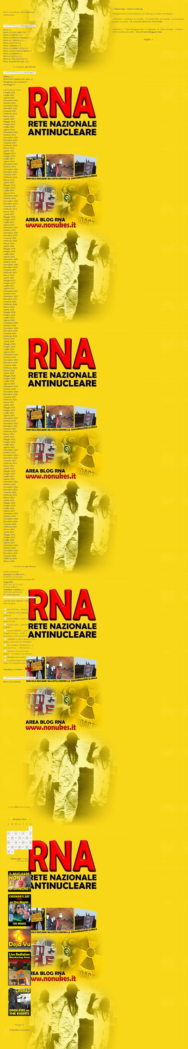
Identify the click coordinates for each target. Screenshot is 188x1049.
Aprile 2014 (8, 182)
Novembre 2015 (10, 233)
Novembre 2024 (10, 518)
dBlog (6, 76)
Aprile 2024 (8, 500)
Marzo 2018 (9, 307)
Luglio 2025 (8, 540)
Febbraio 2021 (10, 399)
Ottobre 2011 (9, 103)
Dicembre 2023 (10, 489)
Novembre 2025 (10, 550)
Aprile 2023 (8, 468)
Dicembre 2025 (10, 553)
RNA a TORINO (11, 53)
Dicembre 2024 (10, 521)
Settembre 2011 (10, 100)
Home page (16, 858)
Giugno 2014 (9, 187)
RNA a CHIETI (10, 35)
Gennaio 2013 (9, 142)
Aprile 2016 (8, 246)
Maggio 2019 (9, 344)
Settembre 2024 (10, 513)
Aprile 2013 (8, 150)
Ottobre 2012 (9, 135)
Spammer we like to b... (14, 574)
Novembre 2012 (10, 137)
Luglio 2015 (8, 222)
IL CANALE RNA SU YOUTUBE (146, 21)
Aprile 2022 (8, 436)
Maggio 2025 (9, 534)
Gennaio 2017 (9, 270)
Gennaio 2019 (9, 333)
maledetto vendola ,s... (13, 589)
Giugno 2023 (9, 473)
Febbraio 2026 (10, 558)
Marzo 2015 (9, 211)
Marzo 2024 (9, 497)
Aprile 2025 (8, 532)
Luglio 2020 (8, 381)
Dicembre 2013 (10, 172)
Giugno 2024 (9, 505)
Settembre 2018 (10, 323)
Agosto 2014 (9, 193)
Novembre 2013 (10, 169)
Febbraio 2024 (10, 495)
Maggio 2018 (9, 312)
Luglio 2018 (8, 317)
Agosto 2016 (9, 256)
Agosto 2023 (9, 479)
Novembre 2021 (10, 423)
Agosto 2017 (9, 288)
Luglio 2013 (8, 158)
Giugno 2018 (9, 315)
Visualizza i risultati (12, 669)
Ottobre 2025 (9, 548)
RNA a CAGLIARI (12, 32)
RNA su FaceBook (12, 681)
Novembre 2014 (10, 201)
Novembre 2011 (10, 105)
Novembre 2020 (10, 391)
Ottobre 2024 (9, 516)
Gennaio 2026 (9, 556)
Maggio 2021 (9, 407)
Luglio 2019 (8, 349)
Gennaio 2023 (9, 460)
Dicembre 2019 (10, 362)
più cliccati (30, 566)
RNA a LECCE (10, 43)
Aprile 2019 (8, 341)
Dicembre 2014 (10, 203)
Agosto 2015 (9, 225)
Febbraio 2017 (10, 272)
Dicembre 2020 (10, 394)
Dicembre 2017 (10, 299)
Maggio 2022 (9, 439)
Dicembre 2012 (10, 140)
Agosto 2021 (9, 415)
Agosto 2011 (9, 97)
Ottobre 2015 (9, 230)
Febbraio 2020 (10, 368)
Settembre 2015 (10, 227)
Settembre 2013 (10, 164)
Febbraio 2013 (10, 145)
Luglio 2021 (8, 413)
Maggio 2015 (9, 217)
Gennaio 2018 (9, 301)
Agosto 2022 (9, 447)
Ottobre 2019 (9, 357)
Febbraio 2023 (10, 463)
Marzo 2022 (9, 434)
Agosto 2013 (9, 161)
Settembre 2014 (10, 195)
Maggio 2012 (9, 121)
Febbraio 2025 (10, 526)
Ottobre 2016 (9, 262)
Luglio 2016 (8, 254)
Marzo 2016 (9, 243)
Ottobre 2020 (9, 389)
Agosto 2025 (9, 542)
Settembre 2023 (10, 481)
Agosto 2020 (9, 383)
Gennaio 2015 (9, 206)
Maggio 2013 (9, 153)
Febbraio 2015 (10, 209)
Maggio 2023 (9, 471)
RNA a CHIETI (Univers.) (15, 37)
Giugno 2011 (9, 92)
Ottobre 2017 (9, 293)
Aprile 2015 (8, 214)
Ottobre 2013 (9, 166)
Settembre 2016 (10, 259)
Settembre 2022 (10, 450)
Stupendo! (8, 582)
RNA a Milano (10, 45)
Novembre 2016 (10, 264)
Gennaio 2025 (9, 524)
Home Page (119, 9)
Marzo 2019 (9, 338)
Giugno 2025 (9, 537)
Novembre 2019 (10, 360)
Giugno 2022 (9, 442)
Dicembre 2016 (10, 267)
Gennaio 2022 (9, 428)
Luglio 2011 (8, 95)
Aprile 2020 (8, 373)
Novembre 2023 (10, 487)
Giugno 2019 (9, 346)
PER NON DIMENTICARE (16, 79)
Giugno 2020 (9, 378)
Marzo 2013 (9, 148)
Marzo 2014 (9, 180)
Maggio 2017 (9, 280)
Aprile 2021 (8, 405)
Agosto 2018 (9, 320)
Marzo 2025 (9, 529)
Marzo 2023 (9, 466)
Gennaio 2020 (9, 365)
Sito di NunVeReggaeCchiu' (149, 32)
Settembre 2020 (10, 386)
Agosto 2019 (9, 352)
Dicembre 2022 (10, 458)
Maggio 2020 (9, 375)
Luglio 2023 (8, 476)
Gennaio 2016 (9, 238)
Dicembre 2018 (10, 330)
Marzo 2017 (9, 275)
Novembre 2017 (10, 296)
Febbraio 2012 (10, 113)
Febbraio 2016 (10, 240)
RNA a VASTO (10, 56)
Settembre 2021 (10, 418)
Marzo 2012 (9, 116)
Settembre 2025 (10, 545)
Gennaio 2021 (9, 397)
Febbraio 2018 (10, 304)
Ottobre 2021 (9, 421)
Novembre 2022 (10, 455)
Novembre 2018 (10, 328)
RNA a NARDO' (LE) (13, 48)
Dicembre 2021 (10, 426)
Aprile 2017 (8, 278)
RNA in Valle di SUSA (13, 59)
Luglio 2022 (8, 444)
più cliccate (30, 67)
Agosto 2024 (9, 511)
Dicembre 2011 (10, 108)
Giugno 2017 (9, 283)
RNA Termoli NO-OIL (14, 61)
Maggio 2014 (9, 185)
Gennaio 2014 (9, 174)
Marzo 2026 (9, 561)
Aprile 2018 (8, 309)
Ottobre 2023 (9, 484)
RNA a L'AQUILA (12, 40)
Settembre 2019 (10, 354)
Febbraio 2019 (10, 336)
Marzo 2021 (9, 402)
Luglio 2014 (8, 190)
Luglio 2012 (8, 127)
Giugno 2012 (9, 124)
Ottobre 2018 (9, 325)
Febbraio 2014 (10, 177)
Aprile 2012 (8, 119)
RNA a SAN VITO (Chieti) (16, 51)
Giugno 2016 (9, 251)
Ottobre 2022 (9, 452)
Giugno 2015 (9, 219)
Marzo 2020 (9, 370)
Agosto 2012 (9, 129)
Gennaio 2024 (9, 492)
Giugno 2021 (9, 410)
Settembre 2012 (10, 132)
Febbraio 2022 (10, 431)
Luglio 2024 (8, 508)
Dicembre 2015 (10, 235)
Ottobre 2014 (9, 198)
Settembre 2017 (10, 291)
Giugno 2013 (9, 156)
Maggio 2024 (9, 503)
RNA (5, 29)
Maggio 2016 (9, 248)
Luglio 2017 (8, 285)
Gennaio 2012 (9, 111)
